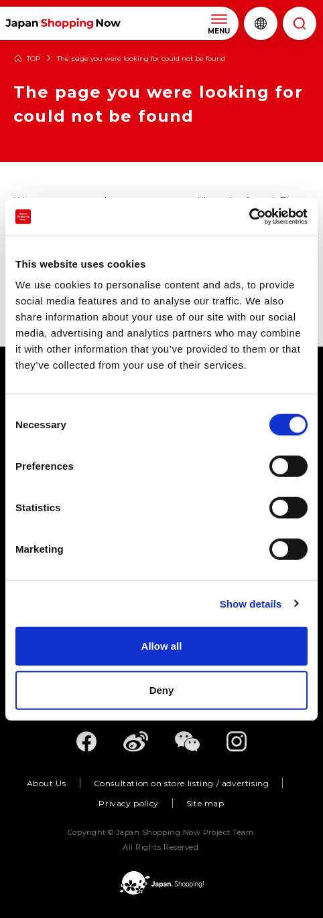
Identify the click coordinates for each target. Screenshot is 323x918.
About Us (46, 783)
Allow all (161, 646)
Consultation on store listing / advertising (181, 783)
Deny (161, 689)
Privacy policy (128, 803)
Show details (251, 603)
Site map (205, 803)
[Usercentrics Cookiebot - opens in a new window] (249, 216)
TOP (33, 59)
